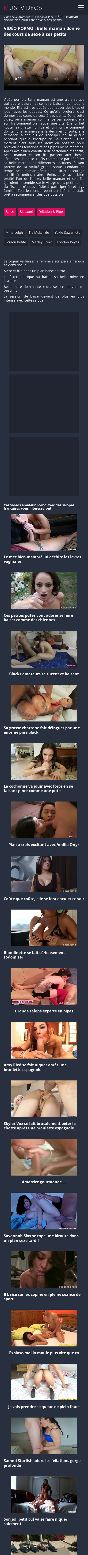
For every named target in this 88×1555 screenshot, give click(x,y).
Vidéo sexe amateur (17, 17)
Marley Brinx (42, 242)
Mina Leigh (14, 232)
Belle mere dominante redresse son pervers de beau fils (44, 289)
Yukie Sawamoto (67, 232)
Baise (10, 211)
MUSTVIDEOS (23, 8)
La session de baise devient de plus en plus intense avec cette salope (44, 298)
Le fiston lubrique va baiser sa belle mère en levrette (44, 279)
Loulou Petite (16, 242)
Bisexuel (26, 211)
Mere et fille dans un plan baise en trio (34, 271)
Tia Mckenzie (39, 232)
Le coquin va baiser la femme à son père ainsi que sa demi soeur (44, 263)
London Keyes (68, 242)
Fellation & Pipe (44, 17)
